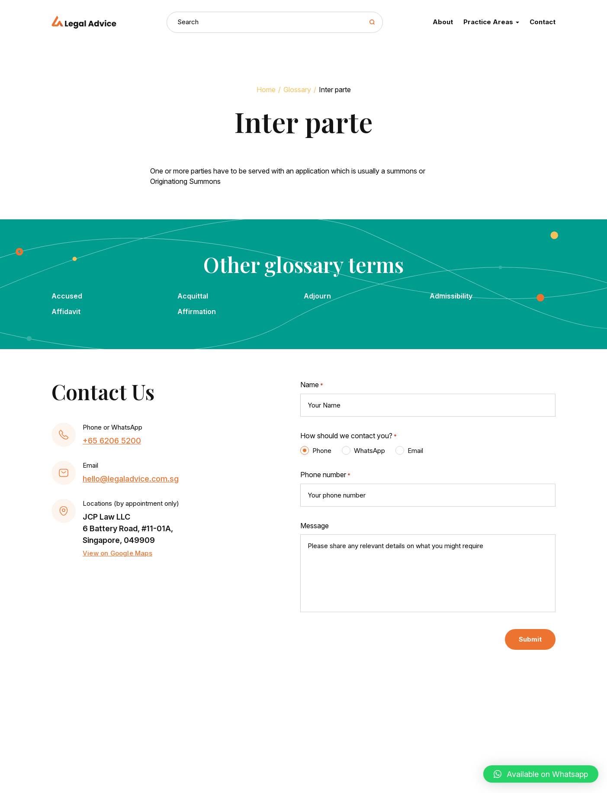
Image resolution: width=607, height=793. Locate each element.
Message (314, 525)
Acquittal (192, 296)
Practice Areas (491, 22)
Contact (543, 22)
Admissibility (451, 296)
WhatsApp (369, 450)
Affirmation (196, 311)
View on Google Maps (117, 553)
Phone (321, 450)
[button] (540, 774)
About (443, 22)
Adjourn (317, 296)
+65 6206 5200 (112, 440)
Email (415, 450)
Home (266, 89)
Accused (66, 296)
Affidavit (65, 311)
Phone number (325, 475)
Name (311, 385)
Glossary (297, 89)
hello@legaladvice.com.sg (131, 478)
